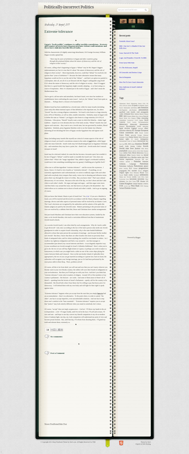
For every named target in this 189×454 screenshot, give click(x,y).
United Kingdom (125, 183)
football (146, 133)
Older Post (62, 424)
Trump (134, 181)
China (138, 118)
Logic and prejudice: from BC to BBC (133, 58)
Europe (138, 130)
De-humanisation (143, 122)
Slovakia (129, 177)
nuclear (128, 161)
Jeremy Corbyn (135, 146)
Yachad (121, 188)
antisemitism (143, 110)
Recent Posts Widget (143, 95)
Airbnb (129, 105)
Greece (127, 137)
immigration (144, 139)
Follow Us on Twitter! (123, 21)
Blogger (137, 237)
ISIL (126, 144)
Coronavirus (130, 120)
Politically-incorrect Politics (69, 7)
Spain (146, 177)
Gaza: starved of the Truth (128, 53)
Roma (131, 172)
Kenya (121, 153)
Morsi (129, 157)
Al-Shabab (141, 105)
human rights (124, 139)
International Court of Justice (128, 141)
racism (134, 170)
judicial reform (136, 151)
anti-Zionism (133, 110)
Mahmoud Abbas (125, 155)
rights (127, 173)
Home (56, 424)
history (136, 137)
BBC (121, 116)
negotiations (129, 159)
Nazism (121, 159)
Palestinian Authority (126, 166)
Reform (140, 170)
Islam (133, 144)
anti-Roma (134, 107)
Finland (141, 133)
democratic (133, 124)
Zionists (133, 188)
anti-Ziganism (123, 110)
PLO (130, 168)
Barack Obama (144, 114)
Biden (133, 116)
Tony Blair (129, 181)
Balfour (137, 114)
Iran (120, 144)
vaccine (126, 186)
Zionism (127, 188)
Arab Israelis (130, 112)
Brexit (121, 118)
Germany (122, 137)
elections (127, 128)
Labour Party (127, 153)
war (129, 186)
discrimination (130, 126)
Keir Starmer (144, 151)
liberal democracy (138, 153)
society (134, 177)
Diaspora (121, 126)
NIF (143, 159)
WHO (141, 186)
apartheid (122, 112)
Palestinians (138, 166)
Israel (145, 143)
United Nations (138, 184)
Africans (125, 105)
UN (147, 181)
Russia (142, 173)
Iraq (123, 144)
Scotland (136, 175)
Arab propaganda (142, 112)
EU (133, 130)
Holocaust (145, 137)
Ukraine (142, 181)
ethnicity (129, 130)
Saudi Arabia (128, 175)
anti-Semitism (143, 107)
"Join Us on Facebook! (132, 21)
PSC (129, 171)
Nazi (146, 157)
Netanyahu (137, 159)
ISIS (129, 144)
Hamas (131, 137)
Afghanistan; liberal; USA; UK (139, 103)
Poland (135, 168)
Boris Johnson (139, 116)
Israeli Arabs (124, 146)
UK (137, 181)
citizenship (144, 118)
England (134, 128)
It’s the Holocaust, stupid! (128, 68)
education (145, 126)
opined (57, 55)
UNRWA (145, 183)
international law (142, 141)
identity (136, 139)
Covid (136, 120)
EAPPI (139, 126)
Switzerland (122, 179)
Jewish (145, 146)
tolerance (122, 181)
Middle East (139, 155)
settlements (144, 175)
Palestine (137, 161)
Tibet (146, 179)
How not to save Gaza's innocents (131, 82)
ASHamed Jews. (129, 114)
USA (121, 186)
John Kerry (144, 148)
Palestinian (144, 164)
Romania (136, 172)
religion (121, 173)
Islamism (138, 144)
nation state (141, 157)
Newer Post (49, 424)
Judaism (130, 151)
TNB (93, 442)
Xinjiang (146, 186)
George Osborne (143, 135)
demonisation (144, 124)
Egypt (121, 128)
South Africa (141, 177)
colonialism (122, 120)
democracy (123, 124)
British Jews (127, 118)
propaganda (123, 171)
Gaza (127, 135)
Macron (146, 153)
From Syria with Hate (126, 63)
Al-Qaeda (135, 105)
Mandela (133, 155)
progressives (143, 168)
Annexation (127, 107)
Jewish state (124, 148)
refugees (145, 171)
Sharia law (122, 177)
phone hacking (123, 168)
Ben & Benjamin (125, 77)
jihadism (137, 148)
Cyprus (141, 120)
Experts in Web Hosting (143, 444)
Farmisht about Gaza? (127, 41)
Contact (133, 26)
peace (146, 166)
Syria (127, 179)
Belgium (129, 116)
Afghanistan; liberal (124, 103)
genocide (133, 135)
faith (136, 133)
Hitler (140, 137)
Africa (121, 105)
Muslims (134, 157)
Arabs (121, 114)
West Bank (135, 186)
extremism (129, 133)
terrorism (133, 179)
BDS (125, 116)
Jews (132, 148)
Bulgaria (133, 118)
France (121, 135)
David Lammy (131, 122)
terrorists (141, 179)
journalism (123, 151)
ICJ (132, 139)
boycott (145, 116)
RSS (140, 21)
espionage (140, 128)
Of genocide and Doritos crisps (130, 72)
